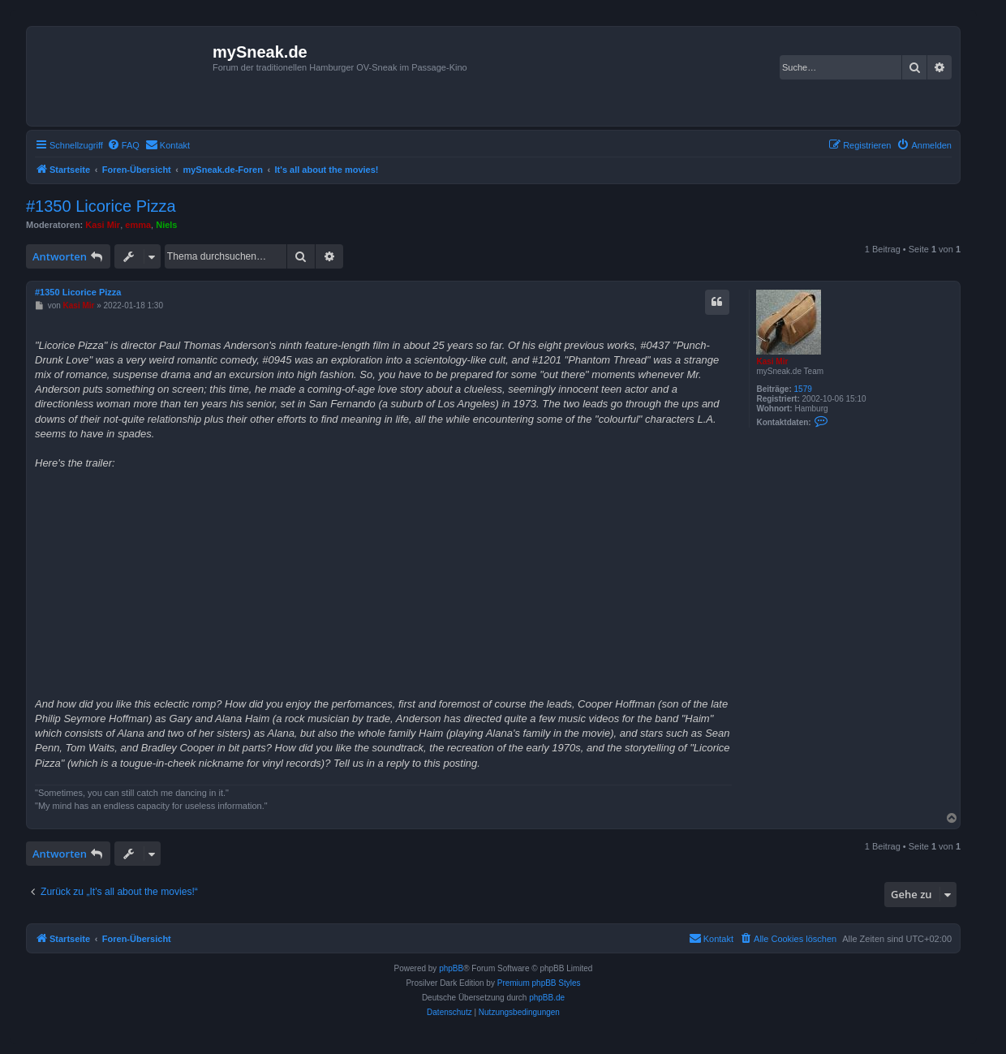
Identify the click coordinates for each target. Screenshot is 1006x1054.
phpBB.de (547, 997)
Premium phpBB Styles (539, 983)
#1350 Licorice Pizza (101, 206)
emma (138, 225)
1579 (803, 389)
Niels (166, 225)
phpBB (451, 968)
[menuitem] (123, 145)
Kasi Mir (102, 225)
